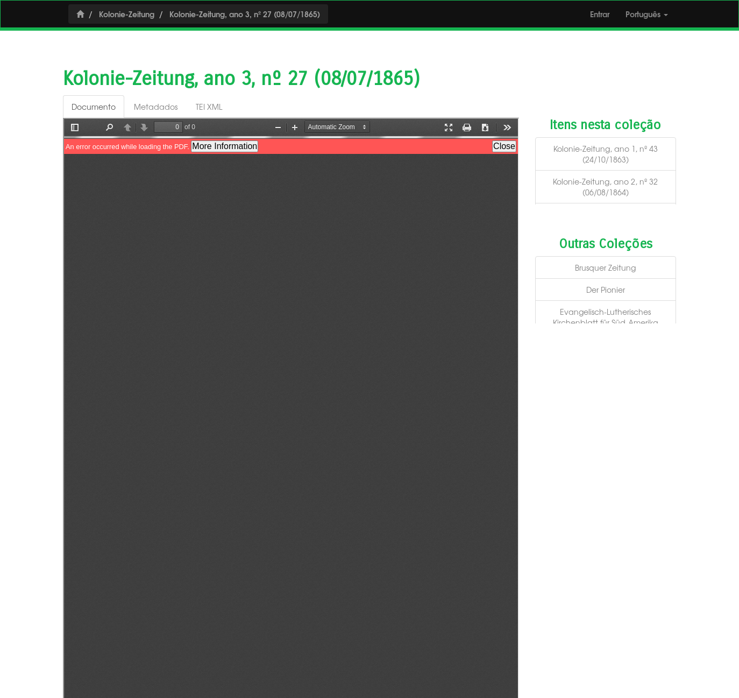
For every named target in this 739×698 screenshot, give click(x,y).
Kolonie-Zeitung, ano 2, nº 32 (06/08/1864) (605, 187)
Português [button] (647, 13)
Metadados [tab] (155, 106)
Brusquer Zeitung (605, 267)
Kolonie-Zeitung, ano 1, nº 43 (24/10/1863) (605, 154)
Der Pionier (605, 289)
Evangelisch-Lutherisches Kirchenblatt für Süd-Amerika (605, 317)
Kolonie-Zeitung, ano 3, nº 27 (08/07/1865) (244, 13)
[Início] (80, 13)
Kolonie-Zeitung (126, 13)
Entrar (599, 13)
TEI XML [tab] (209, 106)
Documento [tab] (94, 106)
